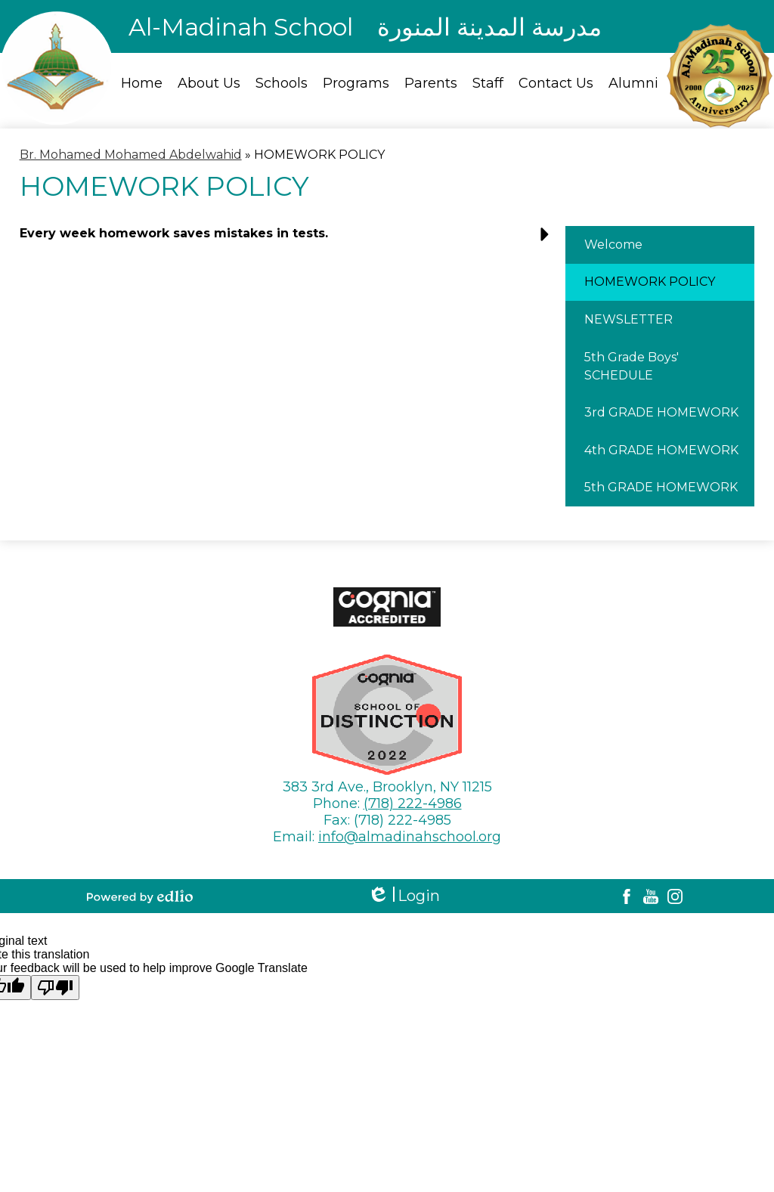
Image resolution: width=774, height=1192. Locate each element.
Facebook (626, 896)
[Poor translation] (55, 987)
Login (403, 896)
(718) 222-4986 (413, 803)
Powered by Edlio (140, 896)
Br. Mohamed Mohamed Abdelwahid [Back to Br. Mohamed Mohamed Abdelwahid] (131, 154)
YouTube (650, 896)
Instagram (675, 896)
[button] (288, 239)
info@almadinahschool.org (409, 836)
